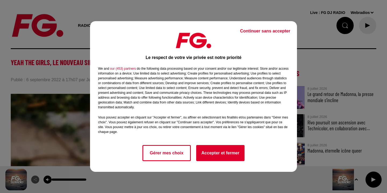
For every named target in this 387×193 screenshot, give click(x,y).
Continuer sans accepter (265, 31)
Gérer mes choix (166, 153)
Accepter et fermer (220, 153)
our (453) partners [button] (123, 68)
